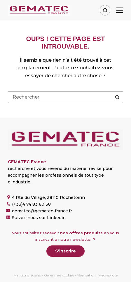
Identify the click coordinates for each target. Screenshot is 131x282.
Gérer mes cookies (59, 275)
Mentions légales (27, 275)
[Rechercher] (105, 10)
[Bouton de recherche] (117, 97)
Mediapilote (108, 275)
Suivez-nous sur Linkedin (39, 217)
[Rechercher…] (59, 97)
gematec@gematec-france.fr (42, 211)
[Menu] (119, 10)
